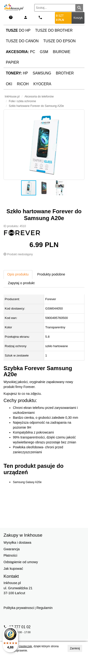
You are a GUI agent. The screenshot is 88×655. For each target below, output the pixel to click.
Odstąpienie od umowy (21, 562)
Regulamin (44, 608)
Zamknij (75, 648)
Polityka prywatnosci (19, 608)
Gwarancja (12, 549)
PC (20, 52)
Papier (12, 62)
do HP (18, 30)
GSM (44, 52)
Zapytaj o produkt (21, 283)
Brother (65, 73)
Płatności (10, 555)
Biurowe (61, 52)
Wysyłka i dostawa (17, 542)
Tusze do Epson (59, 41)
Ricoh (23, 84)
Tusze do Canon (22, 41)
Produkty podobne (51, 274)
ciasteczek (25, 646)
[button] (44, 145)
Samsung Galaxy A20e (27, 482)
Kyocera (42, 84)
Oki (9, 84)
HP (17, 73)
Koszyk (78, 17)
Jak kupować (13, 568)
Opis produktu (18, 274)
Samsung (42, 73)
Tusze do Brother (54, 30)
